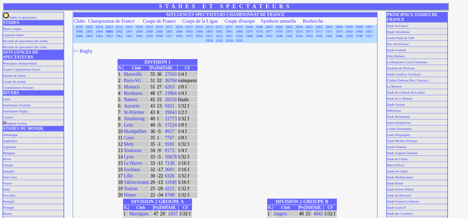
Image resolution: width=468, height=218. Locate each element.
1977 (269, 31)
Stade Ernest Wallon (400, 189)
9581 (169, 144)
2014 (199, 27)
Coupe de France (159, 21)
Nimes (130, 194)
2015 (189, 27)
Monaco (131, 86)
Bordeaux (133, 93)
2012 (219, 27)
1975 (289, 31)
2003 (309, 27)
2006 (279, 27)
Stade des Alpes (397, 171)
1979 (249, 31)
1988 (159, 31)
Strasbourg (134, 118)
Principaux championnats (20, 63)
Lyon (129, 156)
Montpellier (135, 131)
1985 (189, 31)
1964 (99, 36)
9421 (169, 105)
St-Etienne (134, 112)
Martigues (139, 213)
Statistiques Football (16, 105)
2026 (79, 27)
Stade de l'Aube (397, 159)
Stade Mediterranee (400, 177)
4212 (169, 188)
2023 (109, 27)
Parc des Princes (398, 44)
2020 (139, 27)
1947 (269, 36)
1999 (349, 27)
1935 (219, 40)
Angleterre (10, 141)
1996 (79, 31)
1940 (339, 36)
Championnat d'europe (18, 87)
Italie (6, 189)
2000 (339, 27)
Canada (8, 165)
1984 (199, 31)
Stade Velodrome (398, 32)
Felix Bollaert (396, 56)
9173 (169, 150)
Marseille (133, 74)
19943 (171, 112)
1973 (309, 31)
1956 (179, 36)
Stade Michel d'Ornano (402, 141)
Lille (128, 175)
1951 (229, 36)
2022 (119, 27)
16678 (171, 156)
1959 (149, 36)
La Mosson (394, 86)
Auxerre (131, 105)
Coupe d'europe (239, 21)
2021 (129, 27)
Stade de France (397, 26)
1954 (199, 36)
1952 (219, 36)
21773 (171, 118)
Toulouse (132, 150)
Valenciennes (136, 182)
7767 (169, 137)
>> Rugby (83, 51)
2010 (239, 27)
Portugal (8, 201)
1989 (149, 31)
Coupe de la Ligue (200, 21)
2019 (149, 27)
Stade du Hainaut (398, 116)
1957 (169, 36)
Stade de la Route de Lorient (406, 92)
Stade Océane (396, 104)
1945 (289, 36)
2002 (319, 27)
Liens (6, 99)
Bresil (7, 159)
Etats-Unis (10, 177)
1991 (129, 31)
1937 (369, 36)
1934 (229, 40)
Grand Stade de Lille (400, 38)
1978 (259, 31)
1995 (89, 31)
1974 (299, 31)
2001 (329, 27)
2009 (249, 27)
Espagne (8, 171)
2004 (299, 27)
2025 (89, 27)
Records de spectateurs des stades (25, 41)
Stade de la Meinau (400, 98)
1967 (369, 31)
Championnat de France (111, 21)
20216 (171, 99)
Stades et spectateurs (20, 17)
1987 (169, 31)
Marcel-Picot (395, 165)
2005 (289, 27)
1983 (209, 31)
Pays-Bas (9, 195)
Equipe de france (14, 75)
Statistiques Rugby (15, 111)
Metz (129, 144)
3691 (169, 169)
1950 (239, 36)
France (7, 183)
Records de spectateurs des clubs (25, 47)
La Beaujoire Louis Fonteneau (407, 62)
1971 (329, 31)
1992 (119, 31)
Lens (128, 124)
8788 (169, 194)
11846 (171, 182)
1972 (319, 31)
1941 (329, 36)
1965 (89, 36)
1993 (109, 31)
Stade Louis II (396, 207)
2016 (179, 27)
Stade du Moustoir (399, 195)
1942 (319, 36)
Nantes (130, 99)
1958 (159, 36)
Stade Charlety (397, 147)
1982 (219, 31)
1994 (99, 31)
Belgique (9, 153)
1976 (279, 31)
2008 (259, 27)
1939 (349, 36)
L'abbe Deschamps (399, 128)
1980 (239, 31)
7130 (169, 163)
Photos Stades (12, 29)
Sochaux (132, 169)
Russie (7, 213)
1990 (139, 31)
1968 (359, 31)
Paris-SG (132, 80)
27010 (171, 74)
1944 (299, 36)
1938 (359, 36)
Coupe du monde (14, 81)
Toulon (130, 188)
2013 (209, 27)
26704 (171, 80)
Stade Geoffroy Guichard (403, 74)
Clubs (79, 21)
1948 (259, 36)
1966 (79, 36)
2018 (159, 27)
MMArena (394, 110)
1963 (109, 36)
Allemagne (10, 135)
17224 (171, 124)
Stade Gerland (396, 50)
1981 (229, 31)
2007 (269, 27)
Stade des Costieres (400, 213)
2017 (169, 27)
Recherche (313, 21)
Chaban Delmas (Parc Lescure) (407, 80)
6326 (169, 175)
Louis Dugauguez (398, 135)
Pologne (8, 207)
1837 (173, 213)
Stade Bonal (395, 183)
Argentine (9, 147)
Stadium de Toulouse (401, 68)
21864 (171, 93)
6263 (169, 86)
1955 (189, 36)
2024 (99, 27)
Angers (280, 213)
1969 (349, 31)
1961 (129, 36)
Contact (8, 117)
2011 (229, 27)
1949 (249, 36)
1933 (239, 40)
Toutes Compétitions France (22, 69)
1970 (339, 31)
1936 (209, 40)
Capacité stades (13, 35)
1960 (139, 36)
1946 (279, 36)
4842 (318, 213)
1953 (209, 36)
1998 (359, 27)
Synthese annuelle (278, 21)
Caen (129, 137)
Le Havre (133, 163)
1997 (369, 27)
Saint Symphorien (399, 122)
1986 (179, 31)
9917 (169, 131)
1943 (309, 36)
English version (15, 123)
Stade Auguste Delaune (402, 153)
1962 (119, 36)
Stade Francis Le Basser (403, 201)
